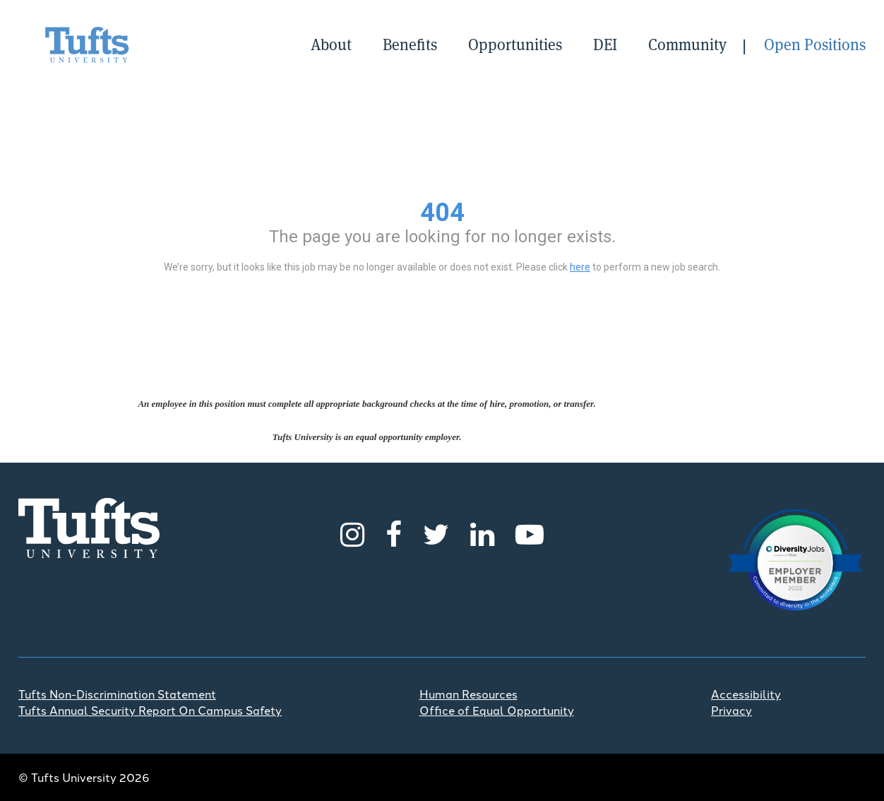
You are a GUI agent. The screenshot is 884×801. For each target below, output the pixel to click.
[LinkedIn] (482, 532)
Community (687, 44)
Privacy (731, 710)
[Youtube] (529, 532)
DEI (605, 44)
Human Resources (468, 693)
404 (442, 212)
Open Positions (815, 44)
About (331, 44)
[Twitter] (436, 532)
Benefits (410, 44)
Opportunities (515, 44)
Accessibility (746, 693)
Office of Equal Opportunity (496, 710)
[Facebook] (394, 532)
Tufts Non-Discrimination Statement (117, 693)
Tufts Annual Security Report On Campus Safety (150, 710)
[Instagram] (352, 532)
